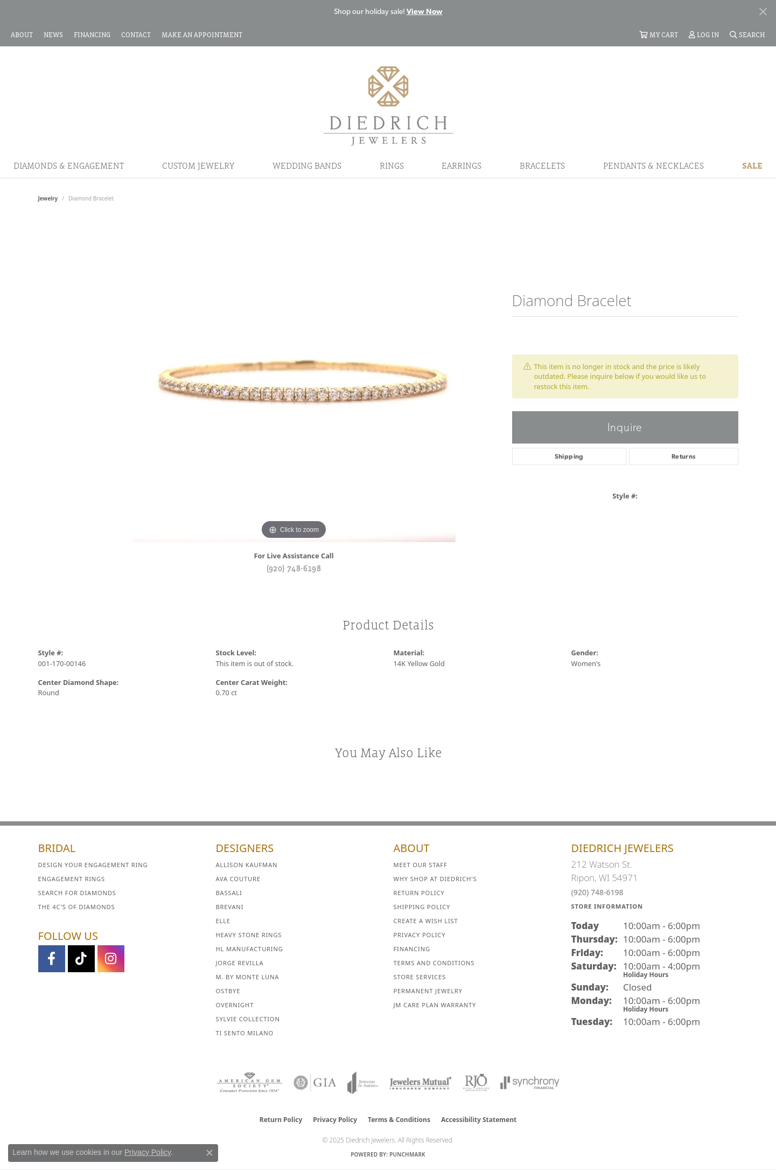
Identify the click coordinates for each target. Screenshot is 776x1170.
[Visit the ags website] (249, 1082)
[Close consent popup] (209, 1153)
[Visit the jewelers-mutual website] (420, 1082)
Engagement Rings (72, 879)
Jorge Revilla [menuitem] (240, 963)
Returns (684, 456)
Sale (752, 165)
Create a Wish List (426, 921)
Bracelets (542, 165)
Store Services (420, 977)
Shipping (569, 456)
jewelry (48, 198)
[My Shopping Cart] (658, 34)
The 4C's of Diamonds (76, 907)
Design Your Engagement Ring (93, 865)
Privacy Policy (420, 935)
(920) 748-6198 (294, 568)
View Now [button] (425, 11)
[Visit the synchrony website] (530, 1082)
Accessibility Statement (478, 1119)
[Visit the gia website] (315, 1082)
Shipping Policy (422, 907)
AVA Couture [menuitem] (238, 879)
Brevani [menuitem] (230, 907)
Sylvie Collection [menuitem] (248, 1019)
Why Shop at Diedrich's (435, 879)
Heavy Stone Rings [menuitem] (249, 935)
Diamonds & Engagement (68, 165)
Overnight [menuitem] (235, 1005)
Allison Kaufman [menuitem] (247, 865)
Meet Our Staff (421, 865)
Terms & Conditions (399, 1119)
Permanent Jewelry (428, 991)
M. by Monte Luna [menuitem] (247, 977)
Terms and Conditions (434, 963)
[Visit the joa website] (363, 1082)
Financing (412, 949)
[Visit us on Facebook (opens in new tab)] (51, 958)
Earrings (461, 165)
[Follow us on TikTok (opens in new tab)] (81, 958)
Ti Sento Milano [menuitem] (245, 1033)
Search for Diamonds (77, 893)
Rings (392, 165)
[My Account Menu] (704, 34)
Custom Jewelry (198, 165)
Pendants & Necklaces (653, 165)
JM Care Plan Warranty (435, 1005)
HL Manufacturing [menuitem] (249, 949)
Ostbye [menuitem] (228, 991)
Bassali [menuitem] (229, 893)
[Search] (747, 34)
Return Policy (419, 893)
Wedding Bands (306, 165)
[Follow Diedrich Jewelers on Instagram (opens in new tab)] (110, 958)
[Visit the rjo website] (476, 1082)
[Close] (763, 11)
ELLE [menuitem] (223, 921)
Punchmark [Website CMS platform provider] (407, 1154)
